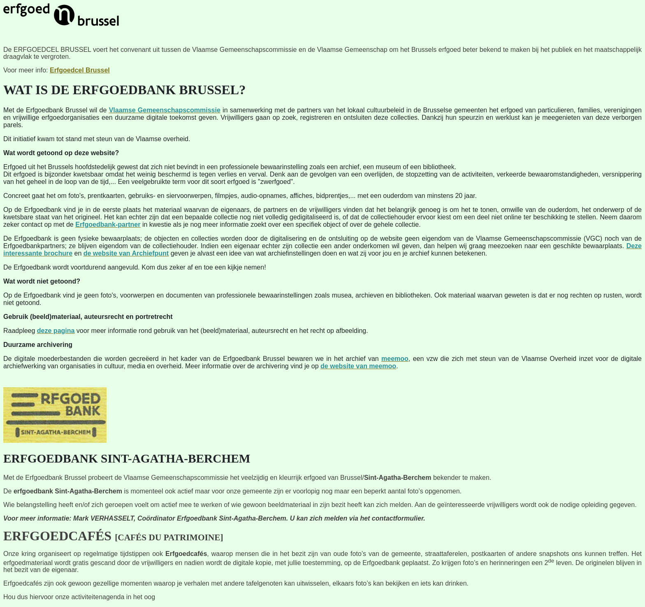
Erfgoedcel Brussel (80, 70)
